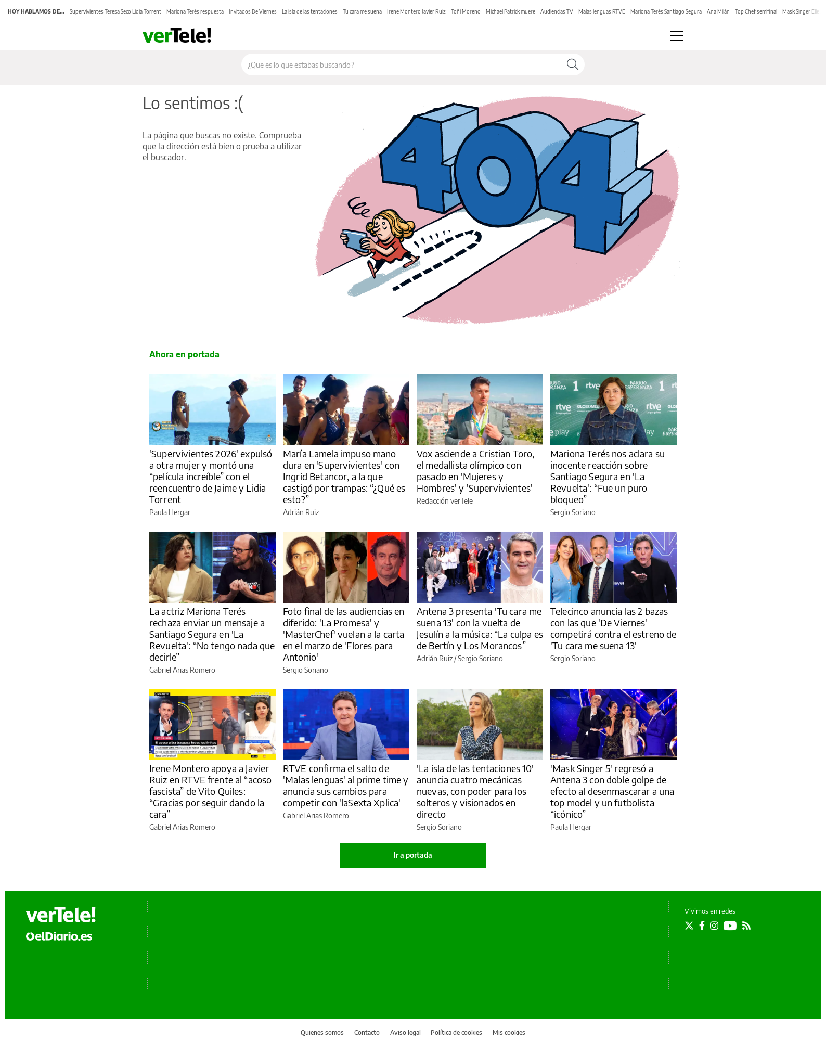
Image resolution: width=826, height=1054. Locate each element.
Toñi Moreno (466, 11)
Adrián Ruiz (301, 512)
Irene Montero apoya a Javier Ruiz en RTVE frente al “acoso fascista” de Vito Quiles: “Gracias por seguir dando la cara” (210, 791)
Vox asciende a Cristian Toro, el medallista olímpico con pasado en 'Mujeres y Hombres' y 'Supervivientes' (475, 470)
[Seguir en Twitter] (689, 925)
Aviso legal (405, 1032)
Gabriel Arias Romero (182, 669)
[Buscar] (573, 64)
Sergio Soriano (573, 512)
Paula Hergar (169, 512)
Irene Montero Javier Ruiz (416, 11)
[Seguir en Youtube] (730, 925)
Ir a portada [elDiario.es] (413, 855)
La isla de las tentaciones (310, 11)
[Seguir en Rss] (746, 925)
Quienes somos (322, 1032)
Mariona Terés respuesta (195, 11)
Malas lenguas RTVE (601, 11)
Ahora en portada (184, 354)
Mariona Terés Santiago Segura (666, 11)
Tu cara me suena (362, 11)
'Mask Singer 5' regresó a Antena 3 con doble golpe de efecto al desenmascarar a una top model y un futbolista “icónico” (612, 791)
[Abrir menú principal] (676, 36)
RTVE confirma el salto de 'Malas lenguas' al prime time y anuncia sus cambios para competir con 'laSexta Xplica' (346, 785)
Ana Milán (718, 11)
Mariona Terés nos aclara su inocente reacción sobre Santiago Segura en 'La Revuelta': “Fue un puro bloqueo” (607, 476)
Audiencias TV (556, 11)
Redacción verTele (445, 500)
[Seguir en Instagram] (714, 925)
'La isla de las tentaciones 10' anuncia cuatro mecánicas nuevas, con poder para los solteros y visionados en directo (475, 791)
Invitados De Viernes (253, 11)
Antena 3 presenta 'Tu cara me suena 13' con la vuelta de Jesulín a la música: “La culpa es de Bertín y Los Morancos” (480, 628)
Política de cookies (456, 1032)
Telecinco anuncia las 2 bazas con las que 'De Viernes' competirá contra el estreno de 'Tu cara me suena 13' (613, 628)
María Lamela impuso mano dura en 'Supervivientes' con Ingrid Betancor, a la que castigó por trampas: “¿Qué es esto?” (344, 476)
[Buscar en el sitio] (401, 64)
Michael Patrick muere (510, 11)
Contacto (367, 1032)
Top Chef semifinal (756, 11)
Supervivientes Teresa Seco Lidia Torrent (115, 11)
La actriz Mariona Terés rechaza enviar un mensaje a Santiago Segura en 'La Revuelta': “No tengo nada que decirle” (212, 634)
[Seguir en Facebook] (702, 925)
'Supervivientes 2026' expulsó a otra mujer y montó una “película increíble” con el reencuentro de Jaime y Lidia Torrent (210, 476)
